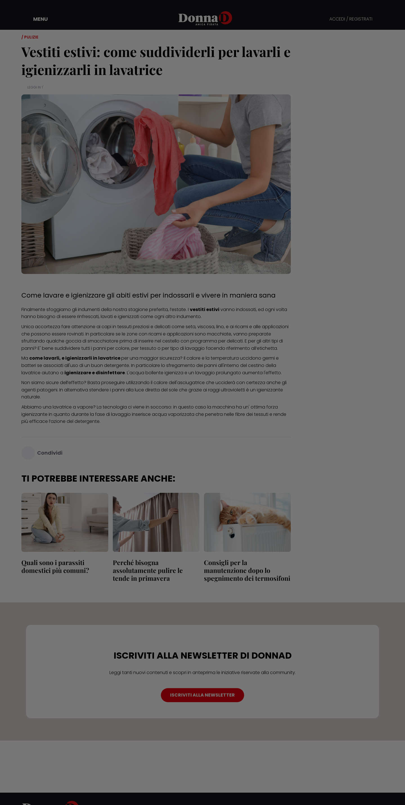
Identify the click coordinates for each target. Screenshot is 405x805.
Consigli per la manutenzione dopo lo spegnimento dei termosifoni (247, 570)
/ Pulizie (29, 37)
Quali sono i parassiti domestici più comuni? (55, 566)
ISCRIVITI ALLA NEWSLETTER (202, 695)
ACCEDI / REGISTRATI (350, 19)
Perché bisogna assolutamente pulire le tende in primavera (148, 570)
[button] (36, 19)
